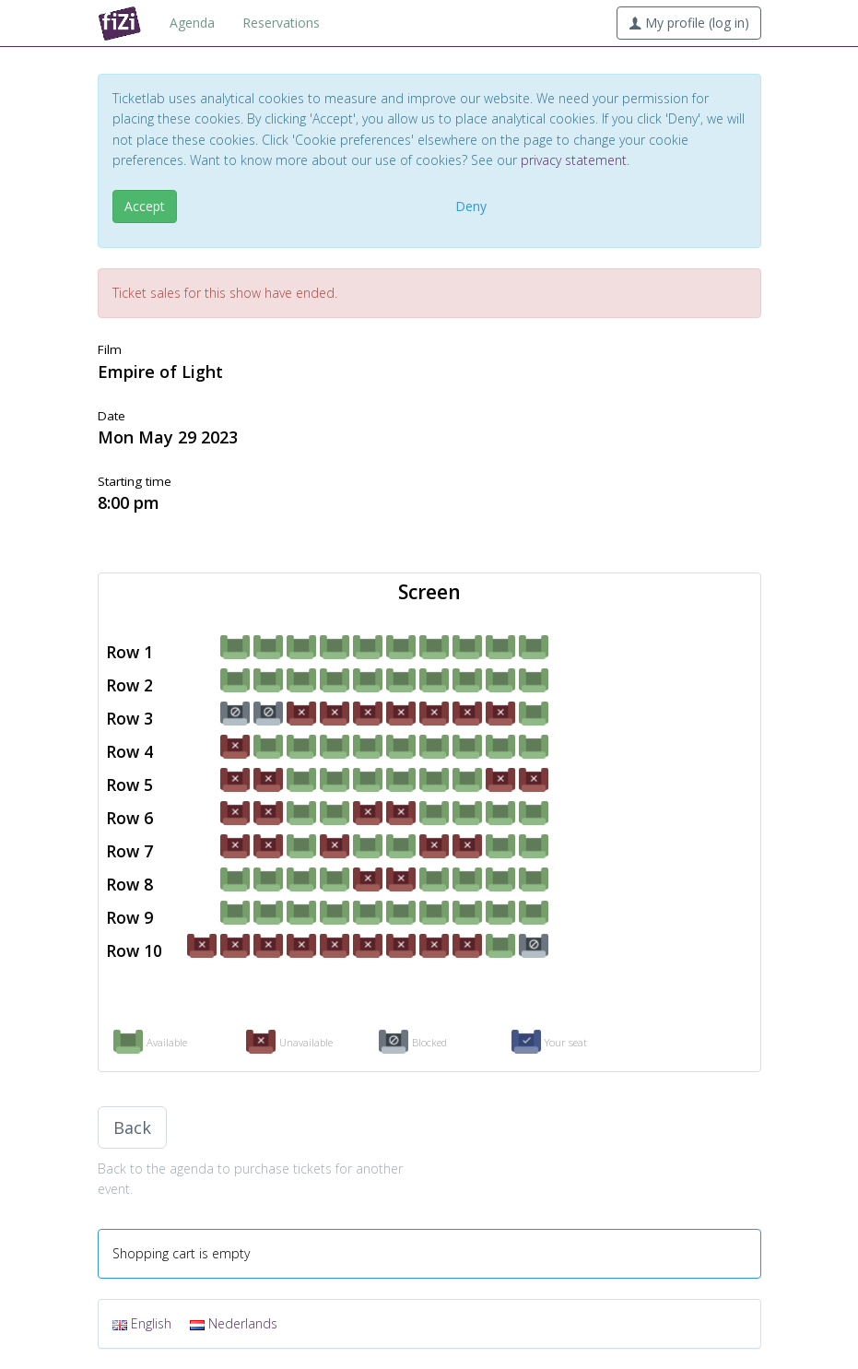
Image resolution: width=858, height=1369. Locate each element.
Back (132, 1127)
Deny (471, 206)
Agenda (192, 22)
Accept (144, 206)
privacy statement (574, 160)
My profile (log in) (689, 22)
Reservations (281, 22)
